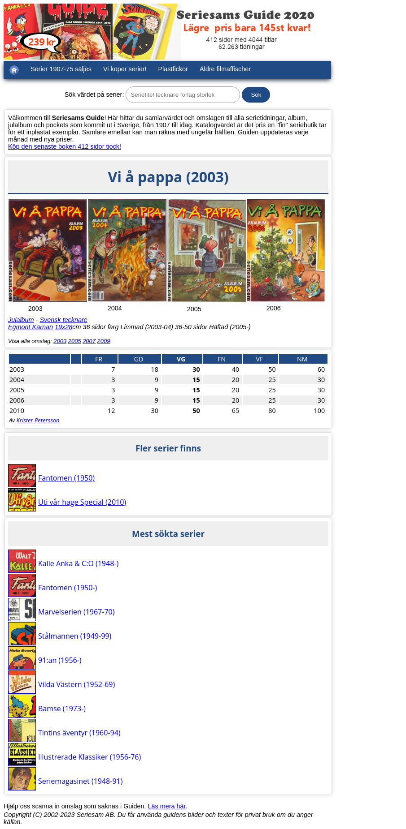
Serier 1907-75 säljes (61, 69)
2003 (59, 341)
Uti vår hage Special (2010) (82, 502)
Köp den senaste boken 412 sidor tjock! (64, 146)
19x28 (63, 327)
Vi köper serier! (125, 69)
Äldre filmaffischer (225, 69)
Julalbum (21, 319)
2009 (103, 341)
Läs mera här (167, 806)
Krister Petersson (38, 420)
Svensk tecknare (63, 319)
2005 (74, 341)
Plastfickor (173, 69)
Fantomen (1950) (66, 478)
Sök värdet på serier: (94, 94)
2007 (89, 341)
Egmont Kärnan (30, 327)
